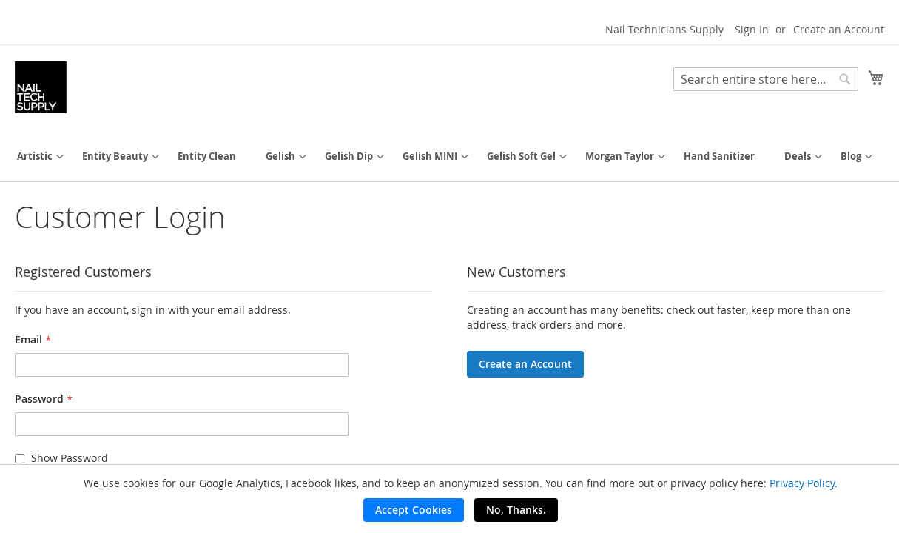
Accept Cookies (413, 510)
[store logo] (41, 87)
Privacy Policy (802, 483)
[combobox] (765, 79)
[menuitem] (35, 156)
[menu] (449, 156)
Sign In (752, 29)
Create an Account (838, 29)
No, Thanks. (516, 510)
